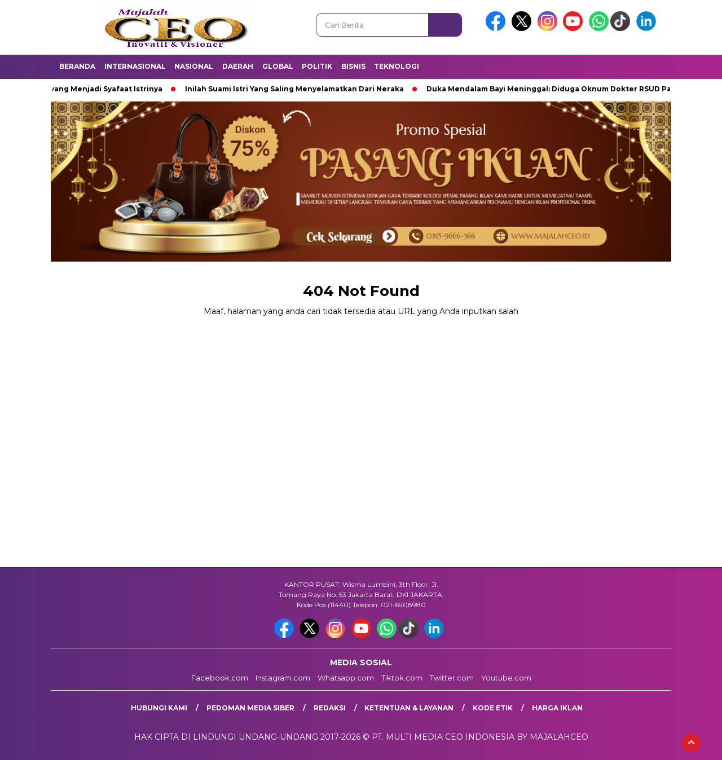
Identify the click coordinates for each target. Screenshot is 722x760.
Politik (317, 66)
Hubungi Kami (159, 708)
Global (277, 66)
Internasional (135, 66)
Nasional (193, 66)
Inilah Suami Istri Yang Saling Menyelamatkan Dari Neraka (297, 89)
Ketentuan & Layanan (409, 708)
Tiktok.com (401, 677)
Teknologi (396, 66)
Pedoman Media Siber (250, 708)
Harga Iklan (557, 708)
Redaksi (330, 708)
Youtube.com (506, 677)
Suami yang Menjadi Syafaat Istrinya (97, 89)
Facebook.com (219, 677)
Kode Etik (493, 708)
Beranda (77, 66)
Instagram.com (283, 677)
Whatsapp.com (346, 677)
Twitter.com (452, 677)
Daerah (237, 66)
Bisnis (353, 66)
